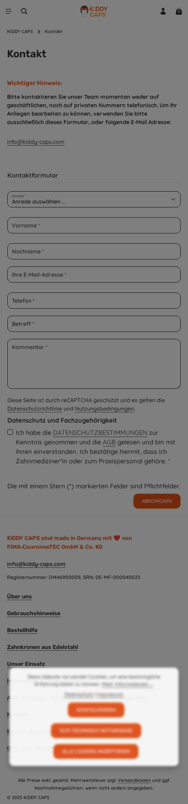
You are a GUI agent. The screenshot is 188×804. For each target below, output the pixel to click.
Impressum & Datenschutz (43, 680)
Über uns (19, 596)
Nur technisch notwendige (96, 744)
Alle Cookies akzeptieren (96, 765)
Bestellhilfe (22, 630)
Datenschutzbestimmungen (100, 433)
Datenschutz (79, 708)
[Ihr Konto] (163, 11)
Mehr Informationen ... (127, 698)
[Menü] (9, 11)
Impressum (110, 708)
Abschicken (157, 501)
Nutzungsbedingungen (104, 408)
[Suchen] (24, 11)
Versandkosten (134, 780)
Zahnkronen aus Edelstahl (42, 647)
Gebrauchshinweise (33, 613)
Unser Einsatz (26, 664)
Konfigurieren (96, 723)
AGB (109, 442)
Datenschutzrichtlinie (34, 408)
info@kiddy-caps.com (36, 141)
